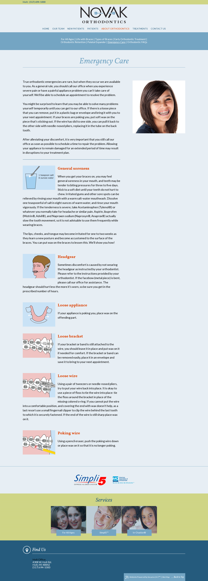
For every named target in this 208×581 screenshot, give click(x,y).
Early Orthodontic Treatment (130, 39)
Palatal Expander (96, 42)
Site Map (165, 577)
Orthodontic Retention (73, 42)
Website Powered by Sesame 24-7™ (143, 577)
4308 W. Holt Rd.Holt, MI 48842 (42, 563)
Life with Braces (84, 39)
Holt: (25, 2)
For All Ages (67, 39)
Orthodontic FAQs (137, 42)
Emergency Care (116, 42)
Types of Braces (103, 39)
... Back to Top (177, 577)
